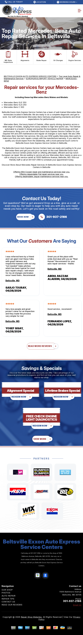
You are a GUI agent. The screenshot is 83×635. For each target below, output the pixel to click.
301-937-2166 (34, 160)
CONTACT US (8, 602)
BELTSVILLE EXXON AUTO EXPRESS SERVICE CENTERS (30, 76)
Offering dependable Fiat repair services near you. (41, 174)
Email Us (77, 605)
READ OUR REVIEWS (12, 605)
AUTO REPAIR (8, 596)
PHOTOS (6, 593)
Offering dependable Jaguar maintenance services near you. (41, 176)
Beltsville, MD (13, 280)
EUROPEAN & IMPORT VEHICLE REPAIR (44, 78)
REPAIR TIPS (8, 599)
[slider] (10, 251)
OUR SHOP (7, 590)
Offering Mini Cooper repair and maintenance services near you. (41, 172)
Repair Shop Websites (31, 617)
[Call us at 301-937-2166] (52, 217)
